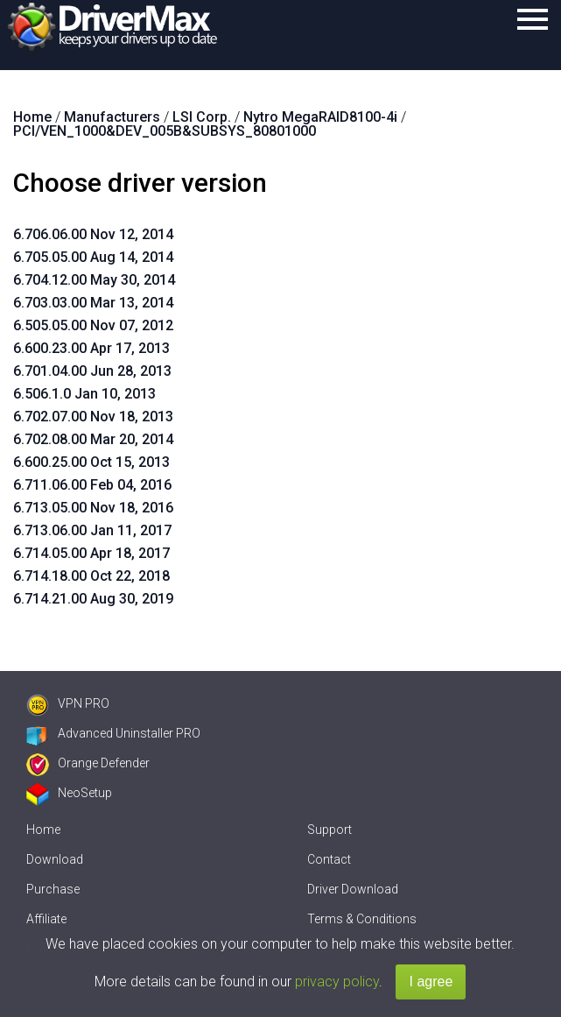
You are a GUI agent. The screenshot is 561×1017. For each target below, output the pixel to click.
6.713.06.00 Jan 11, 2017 (92, 530)
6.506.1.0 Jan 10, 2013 (84, 393)
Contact (329, 859)
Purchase (53, 889)
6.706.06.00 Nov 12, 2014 (93, 234)
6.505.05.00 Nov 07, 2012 (93, 325)
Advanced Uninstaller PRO (113, 733)
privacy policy (337, 981)
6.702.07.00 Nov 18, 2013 (93, 416)
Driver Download (352, 889)
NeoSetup (69, 793)
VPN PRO (67, 703)
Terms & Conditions (362, 919)
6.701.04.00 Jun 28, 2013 (92, 371)
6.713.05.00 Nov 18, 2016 (93, 507)
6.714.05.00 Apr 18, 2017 (91, 553)
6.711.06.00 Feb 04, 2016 (92, 485)
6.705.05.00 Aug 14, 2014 (93, 257)
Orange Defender (88, 763)
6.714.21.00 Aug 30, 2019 (93, 598)
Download (54, 859)
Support (329, 829)
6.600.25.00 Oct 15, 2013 (91, 462)
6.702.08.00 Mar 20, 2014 (93, 439)
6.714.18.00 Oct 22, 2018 (91, 576)
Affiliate (46, 919)
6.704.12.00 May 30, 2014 (94, 280)
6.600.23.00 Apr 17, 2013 (91, 348)
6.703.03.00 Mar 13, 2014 (93, 302)
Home (43, 829)
